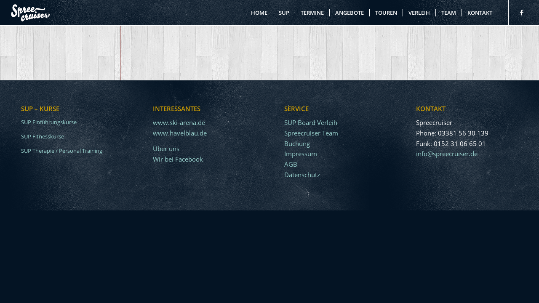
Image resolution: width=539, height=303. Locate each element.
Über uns (166, 148)
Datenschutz (302, 174)
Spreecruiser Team (311, 133)
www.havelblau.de (180, 133)
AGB (290, 164)
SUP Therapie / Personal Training (61, 150)
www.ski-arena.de (179, 122)
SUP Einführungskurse (49, 122)
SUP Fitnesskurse (42, 136)
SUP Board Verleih (310, 122)
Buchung (297, 143)
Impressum (300, 153)
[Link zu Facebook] (521, 12)
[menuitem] (259, 12)
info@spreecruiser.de (447, 153)
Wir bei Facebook (178, 159)
